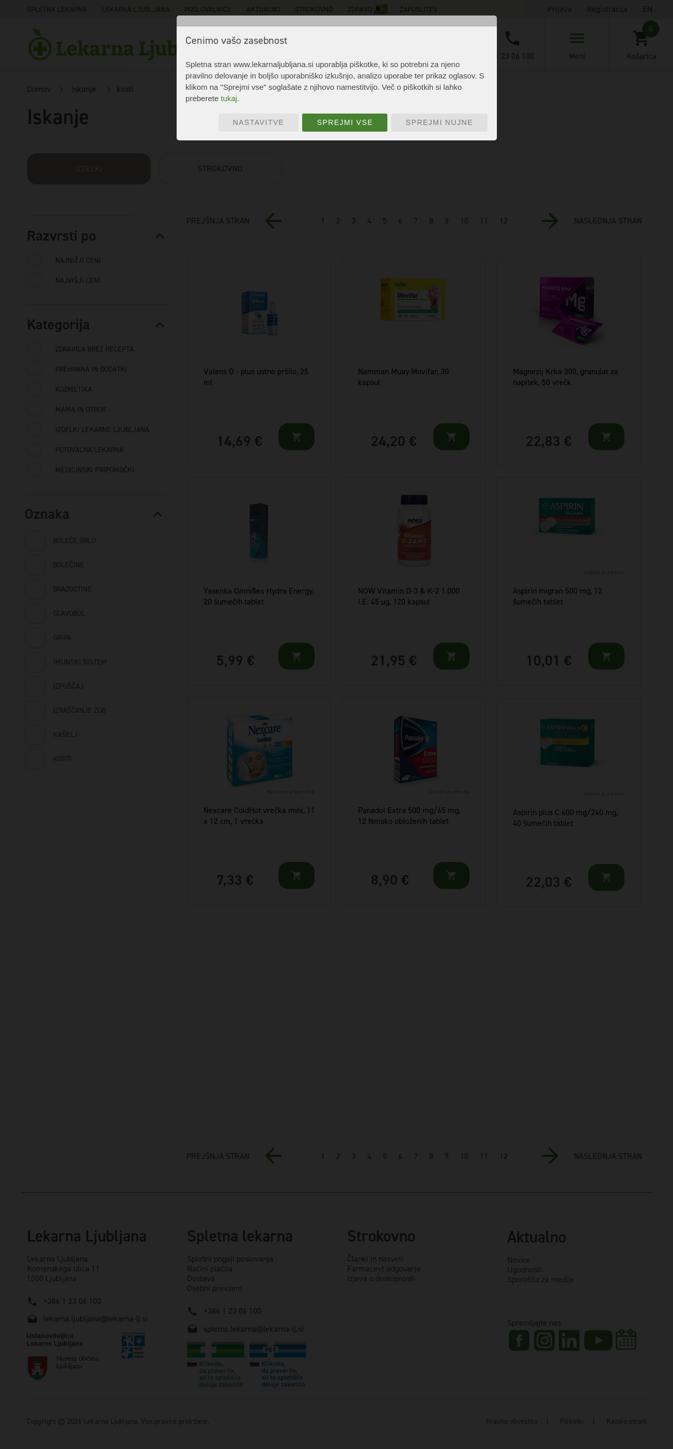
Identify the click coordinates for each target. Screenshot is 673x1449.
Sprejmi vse (345, 122)
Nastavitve (259, 122)
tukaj (229, 98)
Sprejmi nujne (439, 122)
